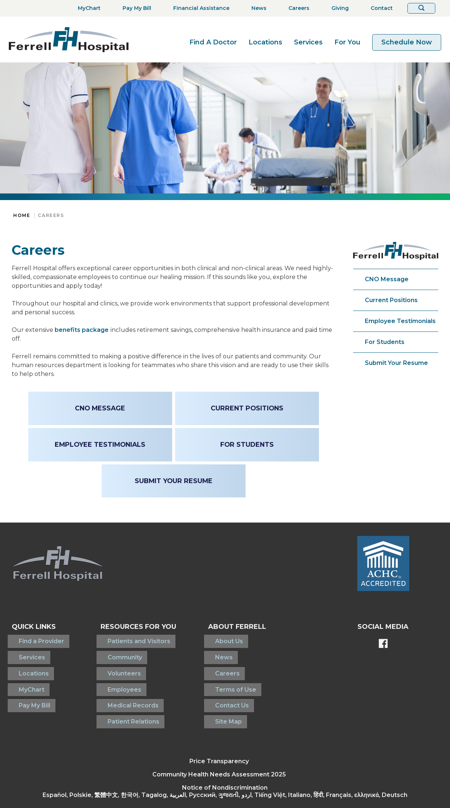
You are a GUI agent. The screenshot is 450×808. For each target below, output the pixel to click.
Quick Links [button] (34, 627)
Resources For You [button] (130, 627)
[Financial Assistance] (199, 8)
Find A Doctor (213, 42)
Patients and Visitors (124, 638)
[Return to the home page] (68, 39)
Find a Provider (34, 638)
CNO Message (387, 279)
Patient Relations (119, 697)
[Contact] (380, 8)
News (213, 650)
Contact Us (221, 685)
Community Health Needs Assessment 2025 (219, 748)
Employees (110, 674)
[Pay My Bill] (134, 8)
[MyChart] (87, 8)
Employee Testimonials (400, 321)
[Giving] (338, 8)
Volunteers (109, 662)
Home (21, 215)
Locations (265, 42)
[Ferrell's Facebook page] (383, 644)
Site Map (217, 697)
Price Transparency (219, 735)
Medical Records (118, 685)
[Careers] (296, 8)
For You (347, 42)
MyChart (24, 674)
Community (110, 650)
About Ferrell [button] (233, 627)
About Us (218, 638)
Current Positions (391, 300)
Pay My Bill (27, 685)
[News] (256, 8)
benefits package (82, 329)
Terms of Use (225, 674)
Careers (51, 215)
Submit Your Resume (396, 362)
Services (308, 42)
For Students (384, 341)
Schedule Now (406, 42)
